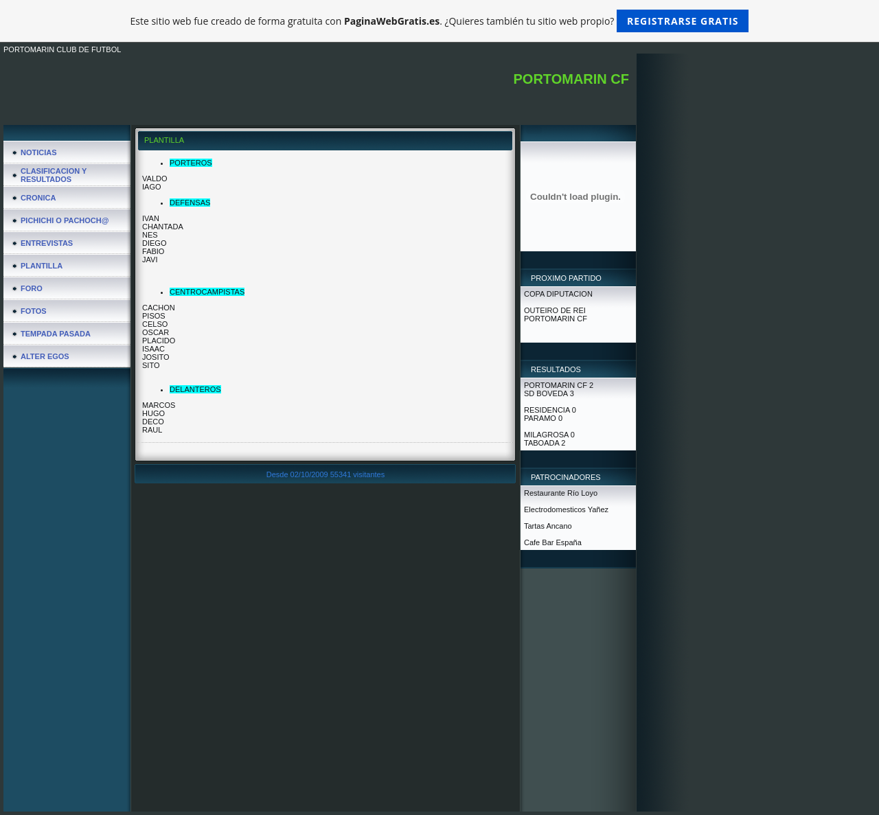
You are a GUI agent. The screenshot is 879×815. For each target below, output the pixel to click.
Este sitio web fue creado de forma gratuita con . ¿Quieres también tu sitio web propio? (439, 21)
